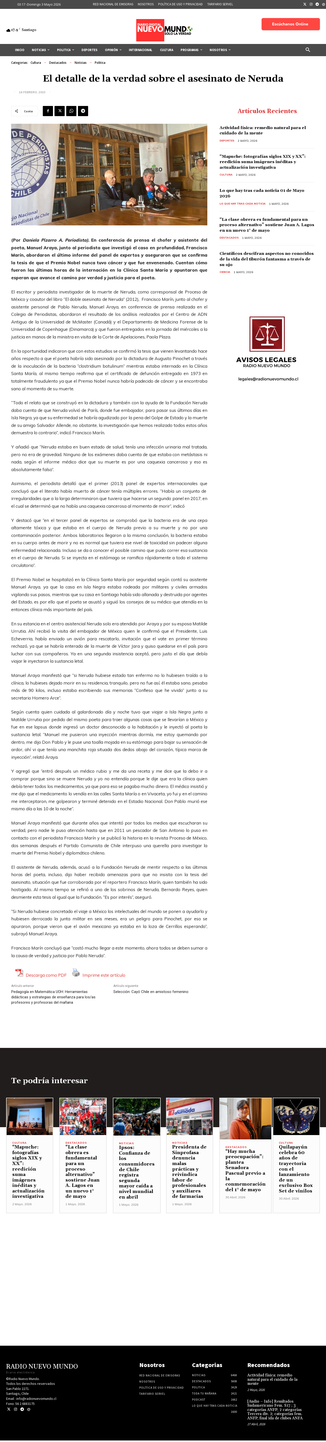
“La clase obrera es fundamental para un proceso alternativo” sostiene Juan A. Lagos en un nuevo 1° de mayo (266, 226)
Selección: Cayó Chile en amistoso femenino (150, 991)
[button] (308, 50)
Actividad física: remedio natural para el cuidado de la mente (266, 131)
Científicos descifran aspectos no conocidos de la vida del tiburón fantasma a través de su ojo (260, 260)
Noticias (81, 63)
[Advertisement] (163, 1250)
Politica (100, 63)
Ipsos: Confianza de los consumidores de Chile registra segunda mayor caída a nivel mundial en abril (137, 1173)
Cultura (36, 63)
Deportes (228, 141)
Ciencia (225, 273)
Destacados (57, 63)
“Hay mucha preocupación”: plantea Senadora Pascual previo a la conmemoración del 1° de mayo (245, 1172)
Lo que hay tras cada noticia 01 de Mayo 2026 (261, 194)
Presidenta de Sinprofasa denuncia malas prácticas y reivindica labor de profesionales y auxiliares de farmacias (189, 1173)
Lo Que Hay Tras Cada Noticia (244, 205)
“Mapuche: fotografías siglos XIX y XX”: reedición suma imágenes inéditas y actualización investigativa (265, 162)
